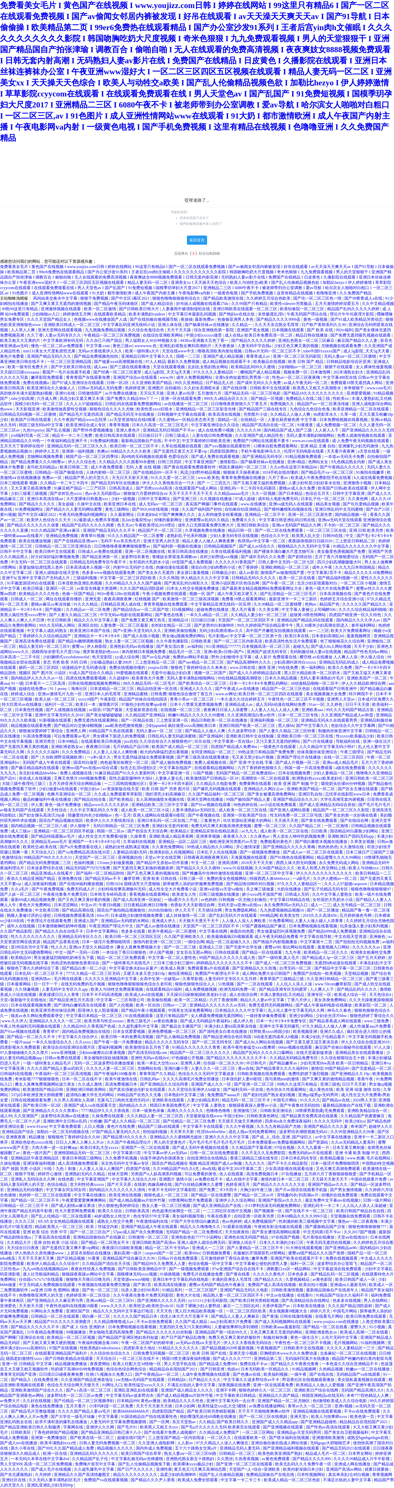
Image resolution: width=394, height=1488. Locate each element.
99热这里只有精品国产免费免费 (266, 752)
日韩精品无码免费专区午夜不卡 (98, 562)
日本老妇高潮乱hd (328, 636)
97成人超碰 (245, 499)
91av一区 (316, 704)
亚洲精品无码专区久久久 (80, 936)
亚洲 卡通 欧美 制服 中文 (357, 1153)
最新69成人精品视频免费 (33, 899)
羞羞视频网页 (359, 636)
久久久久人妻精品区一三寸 (351, 1348)
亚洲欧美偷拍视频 (180, 630)
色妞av (233, 1369)
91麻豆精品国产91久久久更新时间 (125, 773)
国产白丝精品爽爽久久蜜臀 (199, 1184)
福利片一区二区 (59, 704)
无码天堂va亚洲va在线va (240, 905)
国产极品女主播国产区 (182, 1026)
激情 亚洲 (267, 667)
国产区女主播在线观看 (358, 789)
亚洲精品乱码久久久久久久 (94, 1453)
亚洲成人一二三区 (208, 1248)
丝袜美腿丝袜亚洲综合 (317, 752)
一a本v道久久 (99, 757)
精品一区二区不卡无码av (167, 1248)
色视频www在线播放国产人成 (101, 319)
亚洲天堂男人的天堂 (161, 541)
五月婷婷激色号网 (356, 915)
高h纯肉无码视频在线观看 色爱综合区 (155, 456)
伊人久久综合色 (82, 462)
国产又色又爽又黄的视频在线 (153, 873)
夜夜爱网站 (100, 1364)
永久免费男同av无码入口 (286, 905)
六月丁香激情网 (223, 1000)
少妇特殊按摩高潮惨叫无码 (122, 889)
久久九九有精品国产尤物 (279, 1126)
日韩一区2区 (118, 383)
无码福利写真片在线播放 (307, 1358)
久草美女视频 (362, 841)
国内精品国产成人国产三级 (288, 430)
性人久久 (59, 947)
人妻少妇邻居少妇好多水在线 (314, 483)
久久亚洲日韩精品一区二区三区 (335, 979)
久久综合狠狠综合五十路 (343, 1058)
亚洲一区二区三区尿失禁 (310, 514)
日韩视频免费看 (216, 1253)
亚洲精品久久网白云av (264, 789)
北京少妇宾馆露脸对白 (317, 583)
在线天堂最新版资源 (314, 1052)
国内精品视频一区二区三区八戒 (39, 826)
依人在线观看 (231, 1174)
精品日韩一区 (240, 530)
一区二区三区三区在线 (326, 530)
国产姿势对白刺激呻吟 (214, 625)
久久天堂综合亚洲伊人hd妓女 (194, 1089)
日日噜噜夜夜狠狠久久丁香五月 (239, 404)
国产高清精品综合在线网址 (306, 1300)
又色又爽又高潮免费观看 (338, 1168)
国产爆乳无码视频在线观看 (217, 789)
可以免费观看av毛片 (72, 736)
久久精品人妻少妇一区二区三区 (259, 615)
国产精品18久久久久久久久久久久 (314, 393)
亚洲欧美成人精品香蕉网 (171, 836)
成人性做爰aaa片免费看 (370, 1026)
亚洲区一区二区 (60, 588)
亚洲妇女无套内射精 (170, 826)
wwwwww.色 (146, 346)
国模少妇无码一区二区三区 (39, 404)
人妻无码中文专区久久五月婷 (231, 979)
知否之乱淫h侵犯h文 (139, 768)
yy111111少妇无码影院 (208, 1300)
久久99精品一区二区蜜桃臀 (278, 604)
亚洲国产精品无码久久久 (49, 356)
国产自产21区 (378, 509)
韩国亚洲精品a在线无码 (323, 1395)
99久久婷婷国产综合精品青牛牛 (265, 625)
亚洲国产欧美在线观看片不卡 (297, 1258)
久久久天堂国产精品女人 (49, 319)
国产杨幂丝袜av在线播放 (207, 325)
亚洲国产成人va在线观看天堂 (90, 1105)
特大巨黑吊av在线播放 (22, 704)
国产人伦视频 (121, 1005)
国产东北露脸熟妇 (16, 1474)
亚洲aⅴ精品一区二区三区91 (110, 1300)
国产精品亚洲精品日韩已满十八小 (111, 1432)
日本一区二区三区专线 (298, 715)
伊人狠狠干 (80, 826)
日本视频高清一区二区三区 (266, 646)
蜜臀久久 (358, 1327)
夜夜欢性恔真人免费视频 (93, 1269)
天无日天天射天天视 (130, 477)
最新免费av (205, 319)
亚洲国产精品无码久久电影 (244, 1290)
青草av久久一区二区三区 (310, 1406)
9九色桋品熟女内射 (348, 462)
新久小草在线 (23, 1448)
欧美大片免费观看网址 (351, 630)
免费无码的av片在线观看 (310, 1153)
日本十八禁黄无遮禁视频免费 (196, 704)
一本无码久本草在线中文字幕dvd (40, 1459)
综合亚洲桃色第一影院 (214, 330)
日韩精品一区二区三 (237, 1453)
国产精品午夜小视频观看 (143, 1010)
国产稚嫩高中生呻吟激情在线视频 (212, 873)
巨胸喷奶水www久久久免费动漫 (289, 1353)
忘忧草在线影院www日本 (348, 794)
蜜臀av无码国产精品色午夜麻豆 (217, 1285)
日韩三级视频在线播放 (219, 894)
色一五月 (123, 815)
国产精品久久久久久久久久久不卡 (237, 1058)
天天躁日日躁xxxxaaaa (20, 372)
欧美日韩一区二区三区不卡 (134, 446)
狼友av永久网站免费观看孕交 (37, 1016)
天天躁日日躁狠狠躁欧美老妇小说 (196, 994)
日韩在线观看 (227, 952)
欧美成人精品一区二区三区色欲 (292, 1480)
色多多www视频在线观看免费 (109, 572)
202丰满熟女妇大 (348, 372)
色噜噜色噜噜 (218, 1110)
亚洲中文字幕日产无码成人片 (44, 578)
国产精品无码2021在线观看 (346, 1448)
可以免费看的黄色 (201, 1174)
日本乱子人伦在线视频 (217, 852)
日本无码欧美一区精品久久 (265, 1369)
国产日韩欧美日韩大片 (139, 309)
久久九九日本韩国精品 (355, 567)
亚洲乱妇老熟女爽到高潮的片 (186, 346)
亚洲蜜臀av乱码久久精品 (207, 520)
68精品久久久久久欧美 (131, 451)
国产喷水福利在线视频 (289, 1438)
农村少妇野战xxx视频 (219, 557)
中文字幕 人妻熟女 (210, 1105)
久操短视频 (10, 1163)
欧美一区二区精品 (191, 1000)
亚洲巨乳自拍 (310, 794)
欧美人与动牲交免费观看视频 (117, 989)
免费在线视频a (36, 383)
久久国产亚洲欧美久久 (184, 936)
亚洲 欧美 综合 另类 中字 (45, 1232)
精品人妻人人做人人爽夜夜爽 (208, 541)
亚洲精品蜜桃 (136, 694)
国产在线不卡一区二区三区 (309, 1211)
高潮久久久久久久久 (185, 1110)
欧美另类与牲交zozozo (104, 1021)
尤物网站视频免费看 (45, 456)
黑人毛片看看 (244, 609)
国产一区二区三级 (180, 947)
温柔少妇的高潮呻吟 (178, 1474)
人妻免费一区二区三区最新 (124, 625)
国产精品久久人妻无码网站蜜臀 (74, 509)
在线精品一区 (253, 419)
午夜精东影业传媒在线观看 (278, 1227)
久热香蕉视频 (247, 1459)
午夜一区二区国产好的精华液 (147, 1343)
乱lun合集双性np (137, 520)
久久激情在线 (352, 847)
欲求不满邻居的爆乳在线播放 (61, 1422)
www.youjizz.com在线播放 (337, 1321)
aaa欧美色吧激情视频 (124, 725)
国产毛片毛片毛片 (374, 805)
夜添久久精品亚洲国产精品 (31, 878)
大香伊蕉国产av (276, 1306)
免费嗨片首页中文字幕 (95, 1464)
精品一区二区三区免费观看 (121, 957)
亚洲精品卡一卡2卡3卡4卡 (97, 636)
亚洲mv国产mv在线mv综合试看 (90, 768)
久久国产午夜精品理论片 (129, 1142)
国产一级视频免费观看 (189, 1269)
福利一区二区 (302, 1263)
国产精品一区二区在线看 (326, 1327)
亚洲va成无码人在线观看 (291, 504)
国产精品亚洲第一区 (100, 557)
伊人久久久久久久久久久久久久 (324, 873)
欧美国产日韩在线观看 (31, 419)
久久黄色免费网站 (168, 847)
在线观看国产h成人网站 (196, 488)
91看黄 (94, 1258)
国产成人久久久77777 (232, 1358)
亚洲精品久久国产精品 (279, 1395)
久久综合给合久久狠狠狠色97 (166, 741)
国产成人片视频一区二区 (298, 762)
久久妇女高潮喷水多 (202, 388)
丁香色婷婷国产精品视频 (56, 1432)
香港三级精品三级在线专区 (254, 1158)
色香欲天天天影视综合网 (193, 905)
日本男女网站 (360, 1453)
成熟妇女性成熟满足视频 (127, 847)
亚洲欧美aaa (313, 710)
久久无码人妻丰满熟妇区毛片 (55, 1480)
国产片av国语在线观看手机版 (301, 1190)
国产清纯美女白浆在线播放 (223, 1031)
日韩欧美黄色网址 (263, 1116)
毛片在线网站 (378, 1158)
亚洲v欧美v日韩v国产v (224, 652)
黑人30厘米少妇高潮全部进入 (322, 625)
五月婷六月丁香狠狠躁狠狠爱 (331, 1174)
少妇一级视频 (123, 499)
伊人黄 (37, 805)
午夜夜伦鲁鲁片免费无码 (65, 894)
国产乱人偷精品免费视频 (178, 1037)
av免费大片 (10, 1401)
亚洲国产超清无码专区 (267, 652)
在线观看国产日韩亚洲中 (335, 688)
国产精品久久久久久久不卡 (35, 1327)
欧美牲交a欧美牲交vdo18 (151, 1306)
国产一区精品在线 (137, 720)
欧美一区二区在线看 (297, 578)
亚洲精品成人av (239, 704)
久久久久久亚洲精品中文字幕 (111, 979)
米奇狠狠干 (354, 388)
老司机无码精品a (42, 467)
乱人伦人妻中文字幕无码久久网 (296, 1010)
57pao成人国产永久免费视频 (138, 1232)
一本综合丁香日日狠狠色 (124, 952)
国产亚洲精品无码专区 (262, 456)
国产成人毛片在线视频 (51, 1469)
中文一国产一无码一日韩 (77, 952)
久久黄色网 (358, 499)
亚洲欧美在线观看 (168, 1100)
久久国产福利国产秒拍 (202, 509)
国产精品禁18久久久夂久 (125, 1137)
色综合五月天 (317, 493)
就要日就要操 (377, 1469)
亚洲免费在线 (70, 878)
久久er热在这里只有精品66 (294, 467)
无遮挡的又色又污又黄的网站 (185, 1327)
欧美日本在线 (297, 636)
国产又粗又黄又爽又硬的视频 (49, 1343)
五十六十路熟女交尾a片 (196, 1448)
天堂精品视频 (356, 973)
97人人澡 (382, 1047)
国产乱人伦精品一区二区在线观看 (61, 1216)
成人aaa (101, 367)
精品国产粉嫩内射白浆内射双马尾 (362, 1358)
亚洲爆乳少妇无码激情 (358, 446)
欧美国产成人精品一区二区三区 (180, 747)
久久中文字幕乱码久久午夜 (94, 810)
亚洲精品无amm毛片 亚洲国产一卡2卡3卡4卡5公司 (76, 841)
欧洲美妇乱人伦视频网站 (172, 852)
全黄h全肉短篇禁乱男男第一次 (242, 377)
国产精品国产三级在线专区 (263, 409)
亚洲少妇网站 (301, 1016)
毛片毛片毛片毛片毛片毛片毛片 (217, 1142)
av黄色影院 (322, 1279)
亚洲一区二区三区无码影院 (297, 356)
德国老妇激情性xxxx (24, 1358)
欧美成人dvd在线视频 (144, 994)
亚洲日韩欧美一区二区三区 (369, 778)
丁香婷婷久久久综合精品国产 (45, 636)
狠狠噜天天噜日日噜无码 (88, 1279)
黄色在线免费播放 (47, 1406)
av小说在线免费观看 (278, 805)
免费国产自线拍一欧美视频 (317, 973)
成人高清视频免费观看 (78, 1163)
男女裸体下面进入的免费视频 (119, 736)
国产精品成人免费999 (218, 1364)
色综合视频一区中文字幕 (210, 1263)
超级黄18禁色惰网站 (308, 615)
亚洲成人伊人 (164, 921)
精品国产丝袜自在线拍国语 (143, 699)
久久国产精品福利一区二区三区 (216, 794)
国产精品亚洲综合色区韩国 (227, 1037)
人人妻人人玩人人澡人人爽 (275, 710)
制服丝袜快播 (275, 1337)
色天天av (125, 525)
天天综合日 (106, 1358)
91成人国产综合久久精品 (91, 673)
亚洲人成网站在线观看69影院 (159, 815)
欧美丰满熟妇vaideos (147, 314)
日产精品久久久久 (205, 1379)
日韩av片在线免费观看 (178, 1258)
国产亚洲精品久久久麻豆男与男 (55, 1300)
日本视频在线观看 (288, 330)
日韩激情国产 (90, 393)
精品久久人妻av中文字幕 (262, 1000)
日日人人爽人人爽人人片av (80, 1142)
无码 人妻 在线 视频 (144, 467)
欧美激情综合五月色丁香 (147, 1047)
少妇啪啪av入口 (46, 314)
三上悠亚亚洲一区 (172, 720)
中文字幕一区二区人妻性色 (172, 957)
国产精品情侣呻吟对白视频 (250, 884)
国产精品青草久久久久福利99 (282, 1068)
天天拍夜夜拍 (237, 1232)
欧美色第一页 (362, 1416)
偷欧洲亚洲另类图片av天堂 (233, 841)
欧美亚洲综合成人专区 (86, 425)
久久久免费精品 (76, 752)
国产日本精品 (291, 493)
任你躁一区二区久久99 (223, 1063)
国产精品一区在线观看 (262, 952)
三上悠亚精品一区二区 (155, 662)
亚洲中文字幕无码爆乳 (280, 1026)
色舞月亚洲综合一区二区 (69, 794)
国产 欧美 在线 (320, 330)
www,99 (167, 377)
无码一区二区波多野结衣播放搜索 (104, 1063)
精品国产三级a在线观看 (159, 1126)
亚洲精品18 (178, 620)
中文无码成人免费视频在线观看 (47, 1285)
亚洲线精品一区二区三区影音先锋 (206, 409)
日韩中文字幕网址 (154, 499)
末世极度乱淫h (271, 314)
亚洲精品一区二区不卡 (265, 514)
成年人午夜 (322, 567)
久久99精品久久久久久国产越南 (133, 583)
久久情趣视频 (27, 989)
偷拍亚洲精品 (180, 973)
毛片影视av (218, 636)
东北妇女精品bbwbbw (38, 773)
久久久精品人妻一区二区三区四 (155, 1116)
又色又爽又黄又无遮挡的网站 (276, 1332)
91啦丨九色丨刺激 (60, 1168)
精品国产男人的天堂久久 (87, 477)
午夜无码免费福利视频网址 (83, 514)
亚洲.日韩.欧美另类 (366, 530)
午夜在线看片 (219, 1216)
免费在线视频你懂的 (127, 667)
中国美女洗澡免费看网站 (190, 1010)
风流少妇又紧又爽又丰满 (82, 398)
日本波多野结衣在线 (45, 868)
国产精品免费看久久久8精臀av (38, 462)
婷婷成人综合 (23, 694)
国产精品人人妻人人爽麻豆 (235, 1316)
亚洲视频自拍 (130, 857)
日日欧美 (319, 831)
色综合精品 (57, 1184)
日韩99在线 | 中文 (339, 536)
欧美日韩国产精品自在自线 (360, 1211)
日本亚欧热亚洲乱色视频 (80, 583)
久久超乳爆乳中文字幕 (138, 1026)
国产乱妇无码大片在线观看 (233, 915)
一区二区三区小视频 (358, 583)
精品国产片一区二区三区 (160, 530)
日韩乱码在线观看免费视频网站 (133, 404)
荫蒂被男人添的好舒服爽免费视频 (193, 884)
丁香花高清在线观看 (52, 1237)
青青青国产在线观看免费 (88, 377)
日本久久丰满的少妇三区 (282, 1242)
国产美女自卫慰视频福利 (346, 1432)
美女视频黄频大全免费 (326, 694)
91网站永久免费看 (47, 1311)
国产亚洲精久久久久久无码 (161, 1300)
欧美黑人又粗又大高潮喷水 (317, 388)
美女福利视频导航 (188, 1216)
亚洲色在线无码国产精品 (246, 1237)
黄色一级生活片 (304, 1337)
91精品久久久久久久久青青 (196, 1047)
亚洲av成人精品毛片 (340, 762)
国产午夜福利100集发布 (115, 1074)
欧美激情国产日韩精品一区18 (212, 778)
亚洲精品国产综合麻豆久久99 (129, 1258)
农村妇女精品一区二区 (171, 625)
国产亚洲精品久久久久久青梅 (289, 847)
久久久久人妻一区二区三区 (110, 1068)
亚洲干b (9, 578)
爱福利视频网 (110, 1047)
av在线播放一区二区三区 (186, 404)
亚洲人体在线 (170, 325)
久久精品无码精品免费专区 (294, 1058)
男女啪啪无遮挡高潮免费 (111, 1332)
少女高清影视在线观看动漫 (289, 1168)
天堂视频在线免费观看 (350, 1216)
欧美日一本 (86, 704)
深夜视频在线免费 (234, 1385)
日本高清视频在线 (336, 594)
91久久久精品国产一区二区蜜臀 (136, 536)
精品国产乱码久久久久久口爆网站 (263, 1052)
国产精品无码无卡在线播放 (130, 414)
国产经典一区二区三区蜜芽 (117, 372)
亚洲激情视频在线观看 (61, 309)
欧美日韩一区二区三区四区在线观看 (271, 694)
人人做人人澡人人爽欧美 (244, 921)
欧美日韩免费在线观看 (366, 1316)
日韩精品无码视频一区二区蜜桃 (28, 414)
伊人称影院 (97, 646)
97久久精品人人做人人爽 (325, 1026)
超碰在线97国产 (131, 1438)
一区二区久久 (219, 1438)
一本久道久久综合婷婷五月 (241, 699)
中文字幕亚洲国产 (201, 462)
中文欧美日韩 (47, 910)
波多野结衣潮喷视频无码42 (303, 1132)
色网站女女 (318, 462)
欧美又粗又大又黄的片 (20, 340)
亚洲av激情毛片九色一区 (60, 694)
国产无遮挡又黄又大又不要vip (181, 451)
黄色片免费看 (12, 356)
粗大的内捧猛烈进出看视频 (164, 752)
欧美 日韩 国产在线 (209, 1353)
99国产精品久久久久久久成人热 (227, 957)
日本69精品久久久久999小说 (302, 1216)
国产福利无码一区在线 (243, 1089)
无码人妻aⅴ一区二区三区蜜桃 (350, 356)
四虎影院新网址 (224, 451)
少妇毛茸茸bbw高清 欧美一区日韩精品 (334, 1063)
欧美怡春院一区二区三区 (302, 309)
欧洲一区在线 (55, 1453)
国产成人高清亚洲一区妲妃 (137, 899)
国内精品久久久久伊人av (358, 620)
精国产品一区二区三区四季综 (92, 456)
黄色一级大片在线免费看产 (329, 588)
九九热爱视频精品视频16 (282, 910)
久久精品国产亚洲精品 (145, 715)
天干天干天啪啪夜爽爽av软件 (264, 1411)
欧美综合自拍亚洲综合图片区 (69, 1047)
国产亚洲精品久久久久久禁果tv (51, 1110)
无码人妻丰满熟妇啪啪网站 (310, 435)
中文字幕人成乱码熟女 (47, 630)
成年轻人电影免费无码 (278, 499)
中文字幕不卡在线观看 (203, 1126)
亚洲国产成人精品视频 (223, 356)
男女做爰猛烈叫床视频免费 (281, 931)
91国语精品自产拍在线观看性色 (149, 1416)
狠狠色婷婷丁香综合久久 (372, 1016)
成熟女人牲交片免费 (115, 1221)
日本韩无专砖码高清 (108, 894)
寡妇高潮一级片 (128, 1253)
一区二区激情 (336, 826)
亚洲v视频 (344, 1406)
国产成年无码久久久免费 (259, 383)
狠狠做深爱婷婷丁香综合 (41, 731)
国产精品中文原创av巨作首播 (162, 863)
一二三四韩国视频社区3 (125, 783)
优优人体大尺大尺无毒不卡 (184, 1316)
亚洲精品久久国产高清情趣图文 (82, 1474)
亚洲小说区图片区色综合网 (235, 583)
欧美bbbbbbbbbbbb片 (131, 1411)
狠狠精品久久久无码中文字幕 (304, 546)
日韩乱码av (150, 1079)
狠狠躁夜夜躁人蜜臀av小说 (253, 1105)
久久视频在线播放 (216, 499)
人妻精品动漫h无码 (130, 852)
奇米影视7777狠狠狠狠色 (37, 1079)
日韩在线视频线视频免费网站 (94, 683)
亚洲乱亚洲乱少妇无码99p (50, 1485)
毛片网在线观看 (68, 979)
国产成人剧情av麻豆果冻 (73, 1205)
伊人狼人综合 (372, 657)
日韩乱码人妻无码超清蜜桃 (172, 736)
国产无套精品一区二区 (372, 1068)
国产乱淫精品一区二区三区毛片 (288, 594)
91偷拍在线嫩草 (370, 472)
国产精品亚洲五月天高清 (71, 1000)
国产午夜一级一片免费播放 (118, 1042)
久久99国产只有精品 (249, 303)
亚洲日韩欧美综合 (253, 525)
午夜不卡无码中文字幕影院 (172, 1190)
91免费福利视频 (104, 441)
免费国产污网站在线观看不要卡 (261, 441)
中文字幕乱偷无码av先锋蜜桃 (137, 1459)
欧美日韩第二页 (74, 467)
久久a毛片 (20, 889)
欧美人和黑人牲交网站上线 (322, 868)
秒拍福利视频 (155, 1132)
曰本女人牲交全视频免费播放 (193, 588)
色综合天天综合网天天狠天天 (73, 1385)
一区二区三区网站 (258, 1432)
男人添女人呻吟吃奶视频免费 (299, 836)
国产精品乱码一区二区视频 (335, 1274)
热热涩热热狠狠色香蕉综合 (75, 963)
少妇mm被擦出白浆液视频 (102, 1052)
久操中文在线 (89, 504)
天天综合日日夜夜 (23, 1248)
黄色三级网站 (117, 509)
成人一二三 (321, 905)
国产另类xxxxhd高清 (154, 488)
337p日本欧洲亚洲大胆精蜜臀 (37, 1095)
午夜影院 (108, 699)
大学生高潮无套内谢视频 (342, 799)
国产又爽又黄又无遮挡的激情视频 (61, 303)
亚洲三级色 (330, 1084)
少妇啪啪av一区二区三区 (300, 367)
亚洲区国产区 (78, 1311)
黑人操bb (286, 725)
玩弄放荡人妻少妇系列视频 (364, 926)
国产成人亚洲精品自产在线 (217, 1205)
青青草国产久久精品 (157, 1074)
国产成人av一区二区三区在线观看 (313, 852)
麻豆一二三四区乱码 (241, 1306)
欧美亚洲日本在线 (120, 504)
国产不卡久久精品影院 (288, 1163)
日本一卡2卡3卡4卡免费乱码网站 (259, 683)
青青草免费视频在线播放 (243, 477)
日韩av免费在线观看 (63, 1058)
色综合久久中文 (275, 536)
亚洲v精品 (296, 462)
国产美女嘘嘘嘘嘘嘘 (104, 715)
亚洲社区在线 (14, 1480)
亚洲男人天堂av (341, 699)
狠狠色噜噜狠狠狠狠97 (371, 889)
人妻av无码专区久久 (63, 335)
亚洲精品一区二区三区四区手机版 (64, 831)
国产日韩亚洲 (212, 1369)
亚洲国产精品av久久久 (328, 1184)
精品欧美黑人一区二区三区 (59, 1227)
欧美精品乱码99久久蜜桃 (253, 367)
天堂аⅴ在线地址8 (352, 1237)
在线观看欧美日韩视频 (101, 741)
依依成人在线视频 (35, 778)
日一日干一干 (46, 984)
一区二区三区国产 (201, 1290)
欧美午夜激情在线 (121, 1079)
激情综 (317, 1068)
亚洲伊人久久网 (100, 1427)
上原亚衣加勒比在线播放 (89, 1253)
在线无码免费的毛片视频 (83, 984)
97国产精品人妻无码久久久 (116, 1132)
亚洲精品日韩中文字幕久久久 (147, 356)
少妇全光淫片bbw (332, 1016)
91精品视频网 (304, 1369)
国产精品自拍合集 (90, 799)
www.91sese (37, 1126)
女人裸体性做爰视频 (374, 367)
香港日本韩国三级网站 (82, 1158)
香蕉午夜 (365, 1079)
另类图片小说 (255, 414)
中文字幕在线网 (213, 931)
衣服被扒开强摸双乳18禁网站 (259, 1253)
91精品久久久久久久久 (179, 1348)
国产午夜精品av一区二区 (157, 1374)
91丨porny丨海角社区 (69, 688)
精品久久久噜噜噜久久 (200, 1227)
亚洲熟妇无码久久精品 (85, 1174)
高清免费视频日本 (121, 1084)
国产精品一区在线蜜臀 (211, 1195)
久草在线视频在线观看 (182, 446)
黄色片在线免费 (121, 1126)
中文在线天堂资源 (351, 936)
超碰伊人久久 (381, 1126)
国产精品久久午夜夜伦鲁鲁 (295, 1364)
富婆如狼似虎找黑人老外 (41, 567)
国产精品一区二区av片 (254, 1195)
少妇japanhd (155, 725)
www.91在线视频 (238, 868)
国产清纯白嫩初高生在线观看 (80, 1005)
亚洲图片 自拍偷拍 (165, 388)
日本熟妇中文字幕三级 (184, 1095)
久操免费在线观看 (108, 1116)
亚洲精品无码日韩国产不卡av (169, 430)
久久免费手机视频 (121, 1158)
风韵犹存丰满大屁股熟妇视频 (26, 393)
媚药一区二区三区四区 (39, 667)
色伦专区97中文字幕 (151, 1216)
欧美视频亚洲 (305, 1031)
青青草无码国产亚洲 (18, 1374)
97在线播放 (292, 1174)
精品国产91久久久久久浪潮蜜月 (63, 1321)
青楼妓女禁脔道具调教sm (175, 557)
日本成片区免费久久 (376, 699)
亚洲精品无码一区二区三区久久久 (77, 446)
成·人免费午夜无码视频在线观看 (361, 441)
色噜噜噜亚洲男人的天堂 (41, 1295)
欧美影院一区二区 (371, 1005)
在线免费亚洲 (46, 1379)
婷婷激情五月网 (77, 314)
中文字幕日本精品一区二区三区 (94, 1016)
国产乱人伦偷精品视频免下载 (144, 1464)
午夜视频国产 (269, 1348)
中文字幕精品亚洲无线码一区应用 (221, 604)
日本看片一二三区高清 (45, 683)
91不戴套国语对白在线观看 (31, 583)
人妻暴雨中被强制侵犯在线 (186, 309)
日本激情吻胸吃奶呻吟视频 (62, 926)
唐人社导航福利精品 (41, 1274)
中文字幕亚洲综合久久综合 (215, 425)
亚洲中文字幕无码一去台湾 (231, 1401)
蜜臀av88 (272, 947)
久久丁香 (35, 335)
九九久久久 (255, 1163)
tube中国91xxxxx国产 (322, 351)
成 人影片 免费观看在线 (276, 657)
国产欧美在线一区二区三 (92, 1438)
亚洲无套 (93, 599)
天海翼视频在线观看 (249, 857)
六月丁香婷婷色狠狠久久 (260, 768)
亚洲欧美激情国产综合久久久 (37, 1390)
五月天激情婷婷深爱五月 (337, 303)
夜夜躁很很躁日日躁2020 (310, 541)
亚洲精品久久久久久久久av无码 (218, 1005)
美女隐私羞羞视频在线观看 (362, 1379)
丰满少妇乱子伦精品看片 (323, 1037)
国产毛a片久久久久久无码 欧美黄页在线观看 (221, 1427)
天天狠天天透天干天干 (199, 921)
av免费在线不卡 (209, 1179)
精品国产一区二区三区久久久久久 (200, 1052)
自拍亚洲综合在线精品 (207, 1158)
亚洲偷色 (377, 936)
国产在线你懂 (235, 388)
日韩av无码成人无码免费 (100, 388)
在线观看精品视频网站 (214, 768)
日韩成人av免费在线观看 (100, 551)
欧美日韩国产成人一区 (355, 1279)
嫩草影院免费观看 (47, 377)
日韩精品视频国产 (220, 546)
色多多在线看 (133, 931)
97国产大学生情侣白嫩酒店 (195, 1221)
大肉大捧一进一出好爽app (54, 1147)
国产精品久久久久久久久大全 (279, 1184)
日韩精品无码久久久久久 (254, 578)
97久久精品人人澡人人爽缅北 (222, 1443)
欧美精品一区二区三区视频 (71, 1337)
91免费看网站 (281, 921)
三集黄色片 (210, 820)
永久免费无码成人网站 (339, 863)
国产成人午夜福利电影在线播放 (324, 1005)
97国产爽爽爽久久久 (177, 514)
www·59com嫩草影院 (334, 984)
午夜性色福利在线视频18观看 (72, 1306)
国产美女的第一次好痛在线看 (351, 815)
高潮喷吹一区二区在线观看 (265, 778)
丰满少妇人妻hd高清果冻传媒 (231, 1026)
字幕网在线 (73, 1427)
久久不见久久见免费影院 (263, 1153)
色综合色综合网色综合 (126, 1369)
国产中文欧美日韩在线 (71, 367)
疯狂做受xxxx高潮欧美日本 (192, 725)
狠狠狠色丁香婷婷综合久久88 (74, 1137)
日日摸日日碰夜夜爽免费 (61, 1374)
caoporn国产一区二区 (163, 1253)
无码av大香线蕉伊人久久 (100, 351)
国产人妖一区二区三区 (20, 894)
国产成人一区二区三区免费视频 (284, 963)
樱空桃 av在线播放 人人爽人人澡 (329, 657)
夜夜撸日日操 (98, 747)
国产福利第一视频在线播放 (177, 546)
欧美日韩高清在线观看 (115, 435)
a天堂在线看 (369, 451)
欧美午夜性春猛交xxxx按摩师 (249, 1047)
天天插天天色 (286, 820)
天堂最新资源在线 (142, 710)
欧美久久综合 (110, 1211)
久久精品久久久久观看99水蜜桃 (127, 462)
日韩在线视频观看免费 (31, 1100)
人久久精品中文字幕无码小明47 (327, 747)
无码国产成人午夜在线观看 (47, 762)
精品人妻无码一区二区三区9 (44, 646)
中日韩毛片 (256, 1063)
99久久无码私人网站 (57, 625)
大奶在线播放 (289, 889)
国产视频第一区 (268, 1211)
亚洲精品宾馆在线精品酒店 (214, 831)
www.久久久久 (114, 1306)
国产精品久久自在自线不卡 (59, 931)
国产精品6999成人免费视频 (332, 931)
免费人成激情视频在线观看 (361, 435)
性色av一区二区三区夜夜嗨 (296, 377)
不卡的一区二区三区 (342, 525)
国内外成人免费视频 (154, 1448)
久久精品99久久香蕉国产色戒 (89, 1026)
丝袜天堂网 (118, 1174)
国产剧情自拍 (300, 557)
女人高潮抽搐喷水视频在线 (160, 799)
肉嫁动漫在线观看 (172, 567)
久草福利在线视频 (139, 841)
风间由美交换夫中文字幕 (55, 298)
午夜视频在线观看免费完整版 (104, 1285)
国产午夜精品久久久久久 (342, 467)
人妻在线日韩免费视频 (212, 435)
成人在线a (233, 335)
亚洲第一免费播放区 (49, 1438)
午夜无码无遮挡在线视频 (329, 1242)
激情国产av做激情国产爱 (282, 572)
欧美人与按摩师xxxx (329, 1416)
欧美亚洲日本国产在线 (90, 630)
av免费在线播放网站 (267, 1406)
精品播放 (37, 1137)
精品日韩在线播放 (312, 335)
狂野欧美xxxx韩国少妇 (270, 1031)
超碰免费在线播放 (213, 609)
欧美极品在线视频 (269, 361)
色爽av (103, 451)
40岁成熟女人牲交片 (112, 1216)
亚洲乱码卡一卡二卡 (321, 1205)
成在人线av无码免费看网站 (252, 1132)
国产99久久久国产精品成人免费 (66, 1448)
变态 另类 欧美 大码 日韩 (65, 662)
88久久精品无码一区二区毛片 (149, 683)
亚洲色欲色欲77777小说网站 (196, 1237)
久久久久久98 (249, 430)
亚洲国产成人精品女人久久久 (187, 1390)
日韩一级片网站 (377, 1200)
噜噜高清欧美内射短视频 (220, 351)
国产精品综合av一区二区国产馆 (141, 609)
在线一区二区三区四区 (344, 757)
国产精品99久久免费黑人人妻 (159, 1263)
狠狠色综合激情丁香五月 (191, 694)
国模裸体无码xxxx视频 (137, 1274)
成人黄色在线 (321, 1089)
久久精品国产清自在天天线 (106, 1263)
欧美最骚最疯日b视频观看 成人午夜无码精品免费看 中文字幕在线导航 (270, 936)
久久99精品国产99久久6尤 (176, 1168)
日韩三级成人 (177, 435)
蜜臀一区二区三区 (270, 826)
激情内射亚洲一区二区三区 (157, 942)
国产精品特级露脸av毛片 (53, 836)
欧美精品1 (179, 831)
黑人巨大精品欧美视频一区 (199, 1311)
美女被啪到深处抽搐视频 (106, 1058)
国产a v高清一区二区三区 (89, 1390)
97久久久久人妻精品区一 (215, 372)
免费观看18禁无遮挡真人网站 (357, 383)
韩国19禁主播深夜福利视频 (186, 1358)
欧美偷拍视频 (159, 1000)
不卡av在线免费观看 (154, 1321)
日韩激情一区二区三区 (148, 1237)
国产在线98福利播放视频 (81, 884)
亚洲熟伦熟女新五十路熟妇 (190, 1459)
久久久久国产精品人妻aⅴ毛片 (84, 1411)
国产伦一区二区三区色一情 (317, 298)
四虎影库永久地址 (140, 1348)
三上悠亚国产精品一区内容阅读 (176, 1438)
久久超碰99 (119, 678)
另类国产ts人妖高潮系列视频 (157, 1174)
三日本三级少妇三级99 (173, 963)
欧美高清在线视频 (224, 414)
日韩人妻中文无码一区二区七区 (286, 562)
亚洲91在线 (65, 393)
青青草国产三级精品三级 (282, 979)
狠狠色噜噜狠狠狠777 (367, 1227)
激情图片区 (109, 704)
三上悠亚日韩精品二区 (355, 541)
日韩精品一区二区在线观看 (55, 1316)
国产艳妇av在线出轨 (237, 314)
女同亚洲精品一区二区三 (213, 752)
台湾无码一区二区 (295, 968)
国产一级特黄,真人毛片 (279, 957)
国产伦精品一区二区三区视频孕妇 (84, 1401)
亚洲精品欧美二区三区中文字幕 (160, 805)
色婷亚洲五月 (238, 1184)
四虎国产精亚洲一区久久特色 (355, 615)
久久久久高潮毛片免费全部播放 (191, 1079)
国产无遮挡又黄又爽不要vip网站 (71, 1248)
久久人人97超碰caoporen (346, 884)
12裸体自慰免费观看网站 (276, 446)
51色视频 (226, 984)
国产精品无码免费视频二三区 (45, 863)
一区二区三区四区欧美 (246, 1311)
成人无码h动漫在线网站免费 (281, 704)
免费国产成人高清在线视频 (272, 1285)
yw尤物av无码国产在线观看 (141, 1379)
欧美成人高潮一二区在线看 (364, 1332)
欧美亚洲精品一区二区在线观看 (361, 409)
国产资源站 (318, 1142)
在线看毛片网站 (329, 1316)
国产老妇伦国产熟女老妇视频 (269, 1095)
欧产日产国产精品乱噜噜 (184, 1337)
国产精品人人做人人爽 (205, 731)
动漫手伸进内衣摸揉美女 (162, 1158)
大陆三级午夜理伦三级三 (24, 783)
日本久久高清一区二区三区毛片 (160, 425)
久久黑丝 (225, 1459)
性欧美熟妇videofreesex (101, 1348)
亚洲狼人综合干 (242, 1242)
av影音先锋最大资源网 (97, 588)
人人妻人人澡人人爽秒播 (115, 752)
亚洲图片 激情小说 (176, 1179)
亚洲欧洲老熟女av (67, 747)
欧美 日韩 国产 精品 (306, 361)
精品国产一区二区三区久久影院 (341, 810)
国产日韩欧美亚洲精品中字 (142, 1269)
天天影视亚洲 (28, 409)
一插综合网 (194, 942)
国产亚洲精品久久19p (350, 1074)
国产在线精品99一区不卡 (155, 472)
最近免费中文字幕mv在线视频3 (333, 1200)
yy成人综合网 (127, 657)
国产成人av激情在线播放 (158, 926)
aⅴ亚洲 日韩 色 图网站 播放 (55, 1290)
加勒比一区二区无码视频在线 (63, 1132)
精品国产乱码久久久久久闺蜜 (88, 525)
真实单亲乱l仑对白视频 (349, 1474)
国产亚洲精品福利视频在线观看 (291, 1448)
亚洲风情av (41, 979)
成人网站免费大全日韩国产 (266, 973)
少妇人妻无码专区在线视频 (234, 536)
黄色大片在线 (188, 1295)
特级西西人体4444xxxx (270, 878)
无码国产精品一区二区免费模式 (194, 1232)
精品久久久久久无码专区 (167, 1042)
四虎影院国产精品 (168, 1411)
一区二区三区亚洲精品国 (69, 361)
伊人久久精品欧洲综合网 (364, 683)
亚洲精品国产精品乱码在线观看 (305, 620)
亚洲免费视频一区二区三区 (172, 1031)
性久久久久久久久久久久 (33, 936)
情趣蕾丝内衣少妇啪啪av (90, 815)
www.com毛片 (379, 388)
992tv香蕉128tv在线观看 (118, 594)
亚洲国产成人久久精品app (275, 1422)
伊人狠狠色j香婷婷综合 (119, 1205)
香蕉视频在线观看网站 (149, 894)
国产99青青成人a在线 (363, 298)
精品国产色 (329, 604)
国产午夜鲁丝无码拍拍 (300, 1105)
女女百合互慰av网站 (194, 952)
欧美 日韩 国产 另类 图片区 (166, 789)
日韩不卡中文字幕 (16, 551)
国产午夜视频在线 (204, 815)
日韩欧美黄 (201, 641)
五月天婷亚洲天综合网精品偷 (75, 783)
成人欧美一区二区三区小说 (145, 810)
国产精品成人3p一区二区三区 (328, 957)
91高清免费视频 (37, 736)
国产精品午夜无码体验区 (116, 303)
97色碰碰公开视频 (188, 1058)
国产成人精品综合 (157, 303)
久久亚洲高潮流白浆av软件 (251, 715)
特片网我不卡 (361, 694)
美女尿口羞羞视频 (193, 572)
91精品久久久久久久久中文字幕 (361, 546)
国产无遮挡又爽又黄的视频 (24, 747)
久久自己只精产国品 (104, 340)
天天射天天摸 (31, 1306)
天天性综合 (57, 810)
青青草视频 (119, 425)
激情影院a (229, 462)
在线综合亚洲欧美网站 (163, 335)
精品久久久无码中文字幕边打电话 (123, 1311)
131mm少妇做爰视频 (115, 863)
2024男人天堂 (365, 1100)
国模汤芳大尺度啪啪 (142, 884)
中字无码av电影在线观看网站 (126, 615)
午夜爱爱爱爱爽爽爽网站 (84, 1200)
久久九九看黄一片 (313, 1147)
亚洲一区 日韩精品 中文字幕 (27, 1364)
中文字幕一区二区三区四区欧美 (128, 578)
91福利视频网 (373, 1343)
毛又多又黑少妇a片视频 (253, 757)
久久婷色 (334, 704)
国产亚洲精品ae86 (341, 1248)
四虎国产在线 (138, 1168)
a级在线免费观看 (350, 768)
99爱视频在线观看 (132, 673)
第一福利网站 (313, 667)
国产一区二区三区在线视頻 (263, 1416)
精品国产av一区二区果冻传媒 (323, 404)
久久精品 (207, 1422)
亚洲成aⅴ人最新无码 (348, 1285)
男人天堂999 (11, 1464)
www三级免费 (377, 1021)
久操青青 (138, 836)
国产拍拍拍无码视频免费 (357, 942)
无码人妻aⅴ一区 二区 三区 (159, 731)
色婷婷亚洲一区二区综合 (88, 1295)
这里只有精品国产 (172, 1016)
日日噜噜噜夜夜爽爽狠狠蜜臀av (122, 546)
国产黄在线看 (238, 1274)
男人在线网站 (376, 1300)
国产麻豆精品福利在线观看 (35, 768)
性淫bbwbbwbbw (212, 1132)
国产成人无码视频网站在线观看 (283, 1321)
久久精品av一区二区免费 (88, 609)
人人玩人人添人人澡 (294, 984)
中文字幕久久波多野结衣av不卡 (251, 1379)
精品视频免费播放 (71, 1364)
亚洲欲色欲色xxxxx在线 (32, 1142)
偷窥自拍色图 (242, 931)
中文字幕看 (108, 1416)
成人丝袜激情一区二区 (186, 915)
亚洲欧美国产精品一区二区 (311, 789)
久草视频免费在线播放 (205, 530)
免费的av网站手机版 (191, 657)
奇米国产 (359, 1126)
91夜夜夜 (305, 425)
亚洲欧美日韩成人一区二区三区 (72, 325)
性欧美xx (341, 398)
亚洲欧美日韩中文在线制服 (250, 736)
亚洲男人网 (76, 731)
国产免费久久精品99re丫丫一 (133, 398)
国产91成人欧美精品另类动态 (357, 319)
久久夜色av (260, 836)
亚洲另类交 (45, 741)
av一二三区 (319, 630)
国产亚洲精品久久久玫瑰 (254, 968)
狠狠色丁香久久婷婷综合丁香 (33, 968)
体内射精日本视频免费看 (144, 652)
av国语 (95, 710)
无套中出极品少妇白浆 (171, 673)
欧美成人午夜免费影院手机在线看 (321, 477)
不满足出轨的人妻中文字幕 (191, 1385)
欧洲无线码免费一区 (238, 989)
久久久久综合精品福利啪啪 (363, 609)
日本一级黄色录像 (148, 1110)
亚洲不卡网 (226, 1390)
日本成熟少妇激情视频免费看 (137, 915)
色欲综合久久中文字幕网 (353, 725)
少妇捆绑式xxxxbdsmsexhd (66, 657)
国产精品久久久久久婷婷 (253, 340)
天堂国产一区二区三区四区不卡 (246, 620)
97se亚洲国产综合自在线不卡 (238, 1269)
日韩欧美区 (21, 1432)
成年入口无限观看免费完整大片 (206, 525)
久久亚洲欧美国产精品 (152, 383)
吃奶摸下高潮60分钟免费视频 (77, 1369)
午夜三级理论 (352, 752)
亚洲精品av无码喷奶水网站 (125, 921)
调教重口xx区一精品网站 (289, 1269)
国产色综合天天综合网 (148, 831)
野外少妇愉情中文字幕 (232, 657)
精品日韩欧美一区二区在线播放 (219, 720)
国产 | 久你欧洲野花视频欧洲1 (58, 757)
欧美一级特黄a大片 (142, 351)
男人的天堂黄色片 (170, 1142)
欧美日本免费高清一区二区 (269, 335)
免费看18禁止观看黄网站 (244, 599)
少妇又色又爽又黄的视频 (296, 346)
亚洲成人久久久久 (196, 688)
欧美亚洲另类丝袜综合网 (53, 1010)
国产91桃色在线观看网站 (292, 857)
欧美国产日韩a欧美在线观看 (343, 488)
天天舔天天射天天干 (330, 1179)
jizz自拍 (131, 741)
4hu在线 (209, 1168)
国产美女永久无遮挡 (156, 572)
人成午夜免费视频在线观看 (206, 1374)
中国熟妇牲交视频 (378, 1163)
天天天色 (164, 1311)
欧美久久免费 (340, 667)
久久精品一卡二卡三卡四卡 (64, 483)
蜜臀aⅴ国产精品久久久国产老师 (317, 1253)
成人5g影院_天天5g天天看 (366, 351)
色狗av (311, 604)
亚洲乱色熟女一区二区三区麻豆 (306, 340)
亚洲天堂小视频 (243, 1353)
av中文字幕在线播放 (333, 1137)
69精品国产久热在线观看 (111, 731)
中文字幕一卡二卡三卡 (241, 1480)
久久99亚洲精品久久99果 (353, 1132)
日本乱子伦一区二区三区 (323, 499)
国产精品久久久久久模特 (198, 868)
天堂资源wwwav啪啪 (132, 1279)
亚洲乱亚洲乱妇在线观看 (136, 1390)
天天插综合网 (210, 910)
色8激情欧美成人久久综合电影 (340, 1401)
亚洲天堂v (299, 1416)
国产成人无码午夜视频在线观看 (201, 1147)
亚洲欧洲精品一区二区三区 (285, 567)
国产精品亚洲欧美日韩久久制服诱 (30, 1427)
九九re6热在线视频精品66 (46, 1269)
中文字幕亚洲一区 (174, 773)
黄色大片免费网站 (35, 905)
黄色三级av (122, 346)
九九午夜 (293, 952)
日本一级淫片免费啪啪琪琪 (106, 942)
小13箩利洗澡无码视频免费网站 (273, 1205)
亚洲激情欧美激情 (328, 1438)
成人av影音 (249, 572)
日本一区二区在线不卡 (82, 1079)
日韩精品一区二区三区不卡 (24, 1205)
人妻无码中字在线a (254, 346)
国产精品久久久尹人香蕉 (153, 1480)
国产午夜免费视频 (48, 889)
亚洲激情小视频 (357, 483)
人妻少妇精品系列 (203, 1100)
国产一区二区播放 (323, 910)
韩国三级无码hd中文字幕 (41, 425)
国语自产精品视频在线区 (61, 820)
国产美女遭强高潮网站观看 (276, 1232)
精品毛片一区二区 (185, 652)
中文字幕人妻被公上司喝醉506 (309, 609)
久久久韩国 (169, 578)
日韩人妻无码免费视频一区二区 (107, 1443)
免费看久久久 (244, 520)
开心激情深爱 (248, 847)
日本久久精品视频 (281, 678)
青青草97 (51, 1031)
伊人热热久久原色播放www (40, 1253)
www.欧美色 (208, 477)
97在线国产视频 (286, 1237)
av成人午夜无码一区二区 (306, 383)
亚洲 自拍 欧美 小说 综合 (56, 1242)
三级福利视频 (85, 578)
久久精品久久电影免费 (216, 783)
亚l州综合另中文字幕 (30, 947)
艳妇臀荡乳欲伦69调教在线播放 (208, 1416)
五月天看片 (76, 1406)
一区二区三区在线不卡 (139, 1358)
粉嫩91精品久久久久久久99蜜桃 (196, 715)
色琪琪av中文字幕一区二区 (261, 541)
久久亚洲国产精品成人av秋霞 (347, 715)
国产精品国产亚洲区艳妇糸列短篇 (128, 1337)
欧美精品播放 (332, 1158)
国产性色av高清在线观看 (328, 1427)
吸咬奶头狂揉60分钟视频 (343, 783)
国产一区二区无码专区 (212, 1042)
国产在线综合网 (354, 820)
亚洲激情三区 (245, 1110)
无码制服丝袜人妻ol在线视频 (316, 652)
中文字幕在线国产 (175, 768)
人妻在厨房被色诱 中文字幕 (292, 419)
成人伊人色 (243, 1021)
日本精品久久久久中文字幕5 (240, 1010)
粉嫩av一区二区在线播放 (368, 1369)
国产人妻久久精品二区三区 (73, 615)
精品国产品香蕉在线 (61, 942)
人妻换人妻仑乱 (169, 778)
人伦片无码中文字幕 (339, 1337)
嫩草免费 (260, 1258)
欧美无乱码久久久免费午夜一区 (303, 1464)
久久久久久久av (366, 947)
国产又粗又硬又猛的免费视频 (259, 483)
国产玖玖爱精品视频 (361, 504)
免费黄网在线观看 (255, 783)
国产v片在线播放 (318, 741)
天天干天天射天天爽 (36, 1258)
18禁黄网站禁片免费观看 (190, 1200)
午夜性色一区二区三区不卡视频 (296, 699)
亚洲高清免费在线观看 (35, 641)
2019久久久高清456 (320, 915)
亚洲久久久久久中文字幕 (227, 1137)
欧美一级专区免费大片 (28, 367)
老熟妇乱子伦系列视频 (187, 536)
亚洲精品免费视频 (62, 536)
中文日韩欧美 (59, 620)
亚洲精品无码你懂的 (25, 1190)
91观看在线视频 (237, 1227)
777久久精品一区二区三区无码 (93, 973)
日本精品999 (128, 1401)
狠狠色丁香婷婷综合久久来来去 (199, 667)
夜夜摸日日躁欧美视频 (122, 1248)
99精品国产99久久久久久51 (48, 857)
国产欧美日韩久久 (233, 1422)
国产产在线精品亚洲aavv (76, 541)
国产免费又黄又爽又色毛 (143, 620)
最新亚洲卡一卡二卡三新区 (293, 599)
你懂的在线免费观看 (340, 1195)
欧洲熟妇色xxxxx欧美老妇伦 (317, 778)
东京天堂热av (184, 1422)
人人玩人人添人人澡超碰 (364, 1205)
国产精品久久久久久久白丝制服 (164, 1332)
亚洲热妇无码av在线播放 (132, 646)
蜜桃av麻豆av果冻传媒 (51, 604)
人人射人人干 (327, 430)
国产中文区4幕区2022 (37, 514)
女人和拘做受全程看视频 (220, 514)
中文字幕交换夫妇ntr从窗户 (134, 968)
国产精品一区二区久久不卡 (31, 1037)
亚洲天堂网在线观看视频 (60, 330)
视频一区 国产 (202, 594)
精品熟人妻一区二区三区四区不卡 (233, 1295)
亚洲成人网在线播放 (352, 1464)
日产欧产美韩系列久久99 (324, 325)
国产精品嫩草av (283, 1063)
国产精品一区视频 (267, 398)
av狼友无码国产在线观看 (22, 810)
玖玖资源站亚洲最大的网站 (247, 820)
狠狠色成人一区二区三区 (166, 1195)
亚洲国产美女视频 (253, 330)
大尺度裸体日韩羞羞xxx (87, 499)
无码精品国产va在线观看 (358, 1374)
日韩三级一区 (192, 878)
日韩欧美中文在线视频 (304, 1348)
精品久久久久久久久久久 (135, 1474)
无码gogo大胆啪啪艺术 (330, 1443)
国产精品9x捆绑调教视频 (80, 641)
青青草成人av (258, 356)
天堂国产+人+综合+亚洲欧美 (255, 1469)
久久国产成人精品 (191, 1321)
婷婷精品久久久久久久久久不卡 (225, 963)
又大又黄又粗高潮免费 (31, 488)
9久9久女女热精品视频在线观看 (66, 1221)
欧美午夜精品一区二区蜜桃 (172, 931)
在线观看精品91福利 (164, 989)
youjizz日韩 (158, 667)
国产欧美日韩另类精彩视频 (255, 1300)
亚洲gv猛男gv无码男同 (318, 1095)
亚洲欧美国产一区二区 (367, 678)
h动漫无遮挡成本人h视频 (276, 1037)
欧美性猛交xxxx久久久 (144, 1385)
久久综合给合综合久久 (110, 1353)
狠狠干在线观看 (339, 367)
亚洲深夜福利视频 (39, 1163)
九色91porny (33, 430)
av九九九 (249, 831)
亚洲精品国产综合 (18, 1132)
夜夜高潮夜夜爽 (118, 599)
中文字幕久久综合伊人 (78, 1037)
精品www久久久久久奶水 (107, 805)
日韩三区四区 (170, 462)
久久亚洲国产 (26, 1116)
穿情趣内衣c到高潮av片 (298, 1195)
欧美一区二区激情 (100, 309)
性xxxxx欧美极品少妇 (355, 736)
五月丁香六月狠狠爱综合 (337, 557)
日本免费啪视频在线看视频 (344, 419)
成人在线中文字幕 (242, 1179)
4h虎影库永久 (325, 414)
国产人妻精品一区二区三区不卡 (255, 1248)
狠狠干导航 (25, 1174)
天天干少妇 (364, 646)
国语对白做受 (85, 762)
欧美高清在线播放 (170, 1285)
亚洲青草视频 (208, 836)
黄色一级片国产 (37, 1153)
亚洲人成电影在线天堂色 (57, 572)
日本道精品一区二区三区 (112, 688)
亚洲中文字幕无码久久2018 (59, 715)
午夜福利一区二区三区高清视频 (63, 1074)
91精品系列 (172, 1290)
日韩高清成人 (121, 488)
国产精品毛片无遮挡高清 (81, 414)
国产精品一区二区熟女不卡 (105, 1242)
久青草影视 (192, 979)
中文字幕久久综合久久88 (134, 1179)
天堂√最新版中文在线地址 (23, 1000)
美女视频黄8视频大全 (288, 1311)
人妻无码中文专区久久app (65, 989)
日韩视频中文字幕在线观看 (182, 414)
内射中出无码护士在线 (133, 567)
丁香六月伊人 (299, 1000)
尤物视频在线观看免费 (341, 346)
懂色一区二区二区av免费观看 (57, 346)
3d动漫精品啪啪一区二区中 (315, 683)
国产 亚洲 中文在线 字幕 (251, 762)
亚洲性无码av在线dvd (150, 1058)
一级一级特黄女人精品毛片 (47, 1063)
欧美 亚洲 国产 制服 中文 (296, 783)
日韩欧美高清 (137, 1211)
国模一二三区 (188, 356)
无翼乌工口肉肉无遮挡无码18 (123, 1100)
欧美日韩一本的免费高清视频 (127, 1037)
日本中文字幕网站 (102, 931)
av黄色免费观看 (276, 1459)
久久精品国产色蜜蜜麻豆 (363, 1116)
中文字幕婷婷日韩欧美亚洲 (206, 441)
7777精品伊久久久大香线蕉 (105, 1110)
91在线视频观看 (139, 1016)
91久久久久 (310, 1100)
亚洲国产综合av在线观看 (135, 377)
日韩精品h (177, 1379)
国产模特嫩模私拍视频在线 (288, 509)
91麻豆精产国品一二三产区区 (80, 488)
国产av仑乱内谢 (156, 657)
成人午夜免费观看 (107, 467)
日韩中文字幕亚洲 (349, 493)
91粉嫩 (96, 1121)
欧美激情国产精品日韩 (43, 1089)
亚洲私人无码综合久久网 (33, 1179)
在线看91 (305, 1295)
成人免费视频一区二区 (336, 425)
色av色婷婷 (232, 1221)
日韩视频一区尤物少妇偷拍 (243, 899)
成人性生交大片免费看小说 (173, 889)
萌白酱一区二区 (96, 1316)
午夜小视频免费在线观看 (164, 594)
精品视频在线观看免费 (31, 725)
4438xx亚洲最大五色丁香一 (204, 340)
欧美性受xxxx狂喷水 (155, 409)
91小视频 (377, 1327)
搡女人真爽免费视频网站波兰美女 (45, 1084)
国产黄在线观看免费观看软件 (190, 467)
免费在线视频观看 (342, 1258)
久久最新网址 (122, 514)
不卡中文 (172, 441)
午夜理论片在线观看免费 (49, 921)
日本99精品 (68, 741)
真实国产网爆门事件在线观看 (212, 504)
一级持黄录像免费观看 (266, 1016)
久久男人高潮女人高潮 (74, 1100)
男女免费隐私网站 (241, 910)
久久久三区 (25, 1221)
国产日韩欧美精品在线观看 (69, 1358)
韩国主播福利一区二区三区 (243, 467)
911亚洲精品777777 (223, 646)
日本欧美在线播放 (309, 1306)
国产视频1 (54, 609)
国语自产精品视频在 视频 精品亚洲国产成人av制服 (197, 1163)
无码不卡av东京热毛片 (121, 541)
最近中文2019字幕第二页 (240, 1168)
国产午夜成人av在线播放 (237, 688)
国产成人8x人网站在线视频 (259, 1042)
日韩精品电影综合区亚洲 (349, 361)
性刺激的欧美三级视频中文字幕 (307, 1221)
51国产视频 (203, 773)
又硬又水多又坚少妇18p (144, 973)
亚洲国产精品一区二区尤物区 (284, 1401)
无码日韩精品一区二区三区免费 (121, 826)
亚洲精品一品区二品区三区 (183, 841)
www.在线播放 (254, 504)
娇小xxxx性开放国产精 (262, 894)
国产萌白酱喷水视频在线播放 (321, 841)
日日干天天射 (354, 1084)
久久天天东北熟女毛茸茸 (277, 325)
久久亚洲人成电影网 (156, 1443)
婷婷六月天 (320, 1311)
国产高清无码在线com (148, 1052)
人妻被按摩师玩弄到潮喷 (236, 1327)
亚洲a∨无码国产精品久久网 (297, 525)
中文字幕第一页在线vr (234, 741)
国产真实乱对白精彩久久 (186, 583)
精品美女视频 (328, 504)
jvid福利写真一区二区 (30, 435)
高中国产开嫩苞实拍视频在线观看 (276, 630)
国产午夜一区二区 (278, 583)
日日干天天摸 (357, 704)
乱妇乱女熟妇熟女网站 (208, 367)
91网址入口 (112, 1385)
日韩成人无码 (297, 894)
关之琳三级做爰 (260, 889)
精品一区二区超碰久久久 (228, 942)
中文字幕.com (98, 346)
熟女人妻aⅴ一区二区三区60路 (190, 1453)
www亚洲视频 (64, 1052)
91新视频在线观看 (55, 720)
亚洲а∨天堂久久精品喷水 (92, 947)
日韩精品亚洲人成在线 (121, 604)
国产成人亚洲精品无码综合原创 (328, 805)
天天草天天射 (182, 1132)
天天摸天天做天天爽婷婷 (240, 1121)
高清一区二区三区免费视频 (48, 1464)
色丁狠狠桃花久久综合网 (342, 641)
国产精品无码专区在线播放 (115, 483)
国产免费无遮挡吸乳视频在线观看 (361, 335)
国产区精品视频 (71, 1258)
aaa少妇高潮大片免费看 (231, 1321)
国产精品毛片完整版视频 (33, 1411)
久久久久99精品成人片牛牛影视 (362, 1459)
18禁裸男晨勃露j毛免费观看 (320, 1110)
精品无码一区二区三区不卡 (246, 1100)
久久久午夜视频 (240, 1126)
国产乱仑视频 (58, 430)
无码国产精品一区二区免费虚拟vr (246, 773)
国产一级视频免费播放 (260, 852)
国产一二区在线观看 (255, 984)
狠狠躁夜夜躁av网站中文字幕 (88, 1274)
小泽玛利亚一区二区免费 (111, 1406)
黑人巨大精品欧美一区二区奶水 (312, 673)
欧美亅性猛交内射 (102, 1227)
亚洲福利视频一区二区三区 (274, 720)
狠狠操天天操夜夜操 (241, 472)
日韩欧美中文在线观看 (270, 388)
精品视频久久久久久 (115, 1448)
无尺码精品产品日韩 (131, 747)
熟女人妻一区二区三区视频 (129, 641)
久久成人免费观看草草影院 (118, 794)
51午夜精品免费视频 (45, 1332)
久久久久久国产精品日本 (135, 1316)
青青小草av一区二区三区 (192, 699)
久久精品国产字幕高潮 (252, 1147)
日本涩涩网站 (66, 905)
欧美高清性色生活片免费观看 (291, 641)
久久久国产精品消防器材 (142, 588)
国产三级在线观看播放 (130, 367)
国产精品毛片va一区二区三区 (327, 472)
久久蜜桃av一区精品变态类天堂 (187, 419)
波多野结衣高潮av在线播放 (65, 1116)
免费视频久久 (282, 404)
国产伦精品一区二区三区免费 (189, 1121)
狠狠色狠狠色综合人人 (195, 984)
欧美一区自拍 (148, 1005)
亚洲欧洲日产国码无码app (351, 836)
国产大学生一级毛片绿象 (73, 1416)
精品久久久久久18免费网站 (368, 572)
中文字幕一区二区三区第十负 (256, 636)
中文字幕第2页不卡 (324, 572)
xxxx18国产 (88, 699)
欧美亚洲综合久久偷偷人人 (51, 388)
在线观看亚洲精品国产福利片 (61, 1353)
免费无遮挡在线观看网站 (96, 720)
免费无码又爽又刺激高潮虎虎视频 (221, 826)
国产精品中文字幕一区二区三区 (343, 968)
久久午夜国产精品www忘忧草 (81, 419)
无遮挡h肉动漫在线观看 (336, 963)
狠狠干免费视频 (94, 298)
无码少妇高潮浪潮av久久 (221, 630)
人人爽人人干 (322, 989)
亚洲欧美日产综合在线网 (316, 1390)
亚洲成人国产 (86, 921)
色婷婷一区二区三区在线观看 (45, 1195)
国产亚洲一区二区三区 (254, 1084)
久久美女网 (269, 609)
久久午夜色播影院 (172, 641)
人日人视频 (94, 1126)
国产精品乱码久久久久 (357, 989)
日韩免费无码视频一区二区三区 (161, 1353)
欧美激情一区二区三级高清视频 (191, 599)
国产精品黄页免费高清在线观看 (310, 1116)
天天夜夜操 (224, 346)
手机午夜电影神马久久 (261, 451)
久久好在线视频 (37, 1401)
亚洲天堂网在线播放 (205, 799)
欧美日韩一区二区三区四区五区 (133, 936)
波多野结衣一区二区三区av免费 (75, 1395)
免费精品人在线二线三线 (308, 398)
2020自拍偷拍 (160, 910)
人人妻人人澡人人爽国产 (101, 1168)
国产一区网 (159, 1422)
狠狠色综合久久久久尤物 (112, 409)
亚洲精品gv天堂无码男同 (299, 1432)
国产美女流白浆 (170, 646)
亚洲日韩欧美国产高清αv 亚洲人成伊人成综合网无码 (179, 1242)
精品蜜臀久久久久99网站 (339, 857)
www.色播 (356, 1158)
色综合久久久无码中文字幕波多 (206, 1074)
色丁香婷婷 (248, 567)
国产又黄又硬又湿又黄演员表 (312, 1042)
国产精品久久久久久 (37, 504)
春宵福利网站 (363, 625)
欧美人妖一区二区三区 (55, 699)
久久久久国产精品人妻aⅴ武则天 (55, 1068)
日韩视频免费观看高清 (74, 915)
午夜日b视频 (110, 905)
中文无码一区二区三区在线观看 (39, 562)
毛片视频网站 (346, 1343)
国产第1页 (142, 1285)
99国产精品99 (337, 1068)
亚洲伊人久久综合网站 (235, 1200)
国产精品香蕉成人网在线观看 (335, 1021)
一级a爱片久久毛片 (181, 899)
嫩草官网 (132, 878)
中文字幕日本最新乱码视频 (192, 314)
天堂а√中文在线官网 (163, 857)
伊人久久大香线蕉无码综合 (248, 1343)
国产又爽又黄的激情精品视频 (328, 1079)
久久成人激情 (90, 1084)
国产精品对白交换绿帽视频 (78, 725)
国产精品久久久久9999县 (279, 319)
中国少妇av (90, 789)
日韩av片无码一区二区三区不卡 (273, 351)
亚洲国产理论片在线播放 (299, 757)
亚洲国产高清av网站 (344, 1469)
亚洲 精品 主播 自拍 (318, 446)
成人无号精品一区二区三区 (357, 905)
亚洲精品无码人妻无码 (240, 1448)
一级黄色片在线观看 (278, 747)
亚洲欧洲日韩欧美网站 (86, 1089)
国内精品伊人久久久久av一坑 (37, 678)
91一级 (17, 683)
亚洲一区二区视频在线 (145, 551)
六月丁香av (278, 477)
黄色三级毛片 (139, 1021)
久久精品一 (242, 325)
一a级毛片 (301, 878)
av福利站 (195, 646)
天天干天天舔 (179, 330)
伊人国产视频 (161, 952)
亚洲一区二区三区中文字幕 (269, 873)
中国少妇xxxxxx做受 (204, 335)
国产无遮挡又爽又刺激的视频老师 (143, 868)
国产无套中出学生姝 (244, 947)
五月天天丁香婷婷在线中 (22, 446)
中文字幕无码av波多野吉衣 (130, 1395)
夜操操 (187, 319)
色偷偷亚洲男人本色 (236, 319)
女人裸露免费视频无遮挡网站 (217, 1016)
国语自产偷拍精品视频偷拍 (121, 910)
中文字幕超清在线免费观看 (338, 1269)
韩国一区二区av (111, 831)
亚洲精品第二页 (268, 1358)
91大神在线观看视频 (304, 1248)
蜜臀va (78, 646)
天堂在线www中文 (179, 351)
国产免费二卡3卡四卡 (218, 1190)
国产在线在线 (321, 1374)
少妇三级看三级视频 (29, 493)
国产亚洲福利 (211, 736)
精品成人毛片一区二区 (326, 1453)
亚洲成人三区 (211, 947)
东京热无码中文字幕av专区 (125, 1163)
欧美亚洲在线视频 (125, 1195)
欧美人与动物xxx (364, 868)
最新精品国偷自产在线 (141, 441)
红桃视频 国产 (148, 599)
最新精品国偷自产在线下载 (347, 1105)
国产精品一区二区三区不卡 (35, 1200)
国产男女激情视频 (346, 1190)
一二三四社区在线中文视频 (227, 1211)
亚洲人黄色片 (128, 430)
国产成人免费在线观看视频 (215, 456)
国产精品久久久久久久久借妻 (33, 525)
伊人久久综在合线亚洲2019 (365, 1042)
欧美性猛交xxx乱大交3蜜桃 (222, 1406)
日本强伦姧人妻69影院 (242, 1079)
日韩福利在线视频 (16, 1074)
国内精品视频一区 (351, 514)
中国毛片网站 (285, 1100)
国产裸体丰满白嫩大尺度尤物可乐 (284, 551)
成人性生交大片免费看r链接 (103, 836)
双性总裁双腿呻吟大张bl (131, 778)
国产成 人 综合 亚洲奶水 (84, 1327)
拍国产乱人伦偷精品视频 (221, 1474)
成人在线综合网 (243, 994)
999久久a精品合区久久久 (226, 398)
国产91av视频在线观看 (211, 805)
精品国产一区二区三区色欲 (286, 688)
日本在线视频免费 (294, 773)
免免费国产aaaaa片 (224, 1095)
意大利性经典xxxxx (87, 1184)
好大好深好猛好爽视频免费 (55, 557)
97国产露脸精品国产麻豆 (264, 926)
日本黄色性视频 (29, 710)
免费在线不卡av (254, 1364)
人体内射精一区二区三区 (108, 472)
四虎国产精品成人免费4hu (234, 747)
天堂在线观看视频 (169, 367)
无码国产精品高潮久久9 (362, 1390)
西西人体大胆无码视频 (296, 863)
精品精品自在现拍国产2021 (174, 1369)
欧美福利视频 (276, 1374)
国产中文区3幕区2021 (130, 298)
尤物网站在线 (149, 1068)
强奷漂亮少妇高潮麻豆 (165, 794)
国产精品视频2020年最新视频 (228, 1348)
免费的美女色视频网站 (227, 878)
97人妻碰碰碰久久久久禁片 (24, 1052)
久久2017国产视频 (360, 1232)
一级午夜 (299, 1374)
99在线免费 (288, 667)
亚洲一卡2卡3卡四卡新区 (171, 783)
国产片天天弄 (119, 1184)
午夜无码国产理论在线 (307, 314)
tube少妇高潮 (23, 398)
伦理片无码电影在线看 (304, 451)
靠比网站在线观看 (299, 947)
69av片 (103, 915)
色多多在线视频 (347, 1300)
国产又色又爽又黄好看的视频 (84, 899)
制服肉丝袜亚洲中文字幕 (340, 731)
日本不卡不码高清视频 (102, 994)
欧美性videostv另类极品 (291, 303)
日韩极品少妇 (224, 572)
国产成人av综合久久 (257, 546)
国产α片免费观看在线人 (81, 847)
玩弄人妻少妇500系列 (140, 1290)
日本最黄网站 (19, 984)
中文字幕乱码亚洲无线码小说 (129, 325)
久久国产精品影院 (16, 931)
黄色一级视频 (315, 319)
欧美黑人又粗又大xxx (159, 1427)
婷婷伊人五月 (47, 451)
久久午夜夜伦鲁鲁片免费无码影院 (143, 1295)
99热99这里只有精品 (20, 309)
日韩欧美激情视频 (287, 1290)
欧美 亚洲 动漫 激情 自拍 (358, 1089)
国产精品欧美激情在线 (223, 298)
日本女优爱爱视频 (129, 1031)
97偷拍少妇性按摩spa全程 (144, 704)
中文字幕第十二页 (316, 942)
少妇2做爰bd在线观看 (58, 789)
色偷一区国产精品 (78, 594)
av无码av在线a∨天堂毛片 (199, 1343)
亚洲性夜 (164, 1469)
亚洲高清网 (228, 863)
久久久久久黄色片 (269, 1274)
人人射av (185, 1443)
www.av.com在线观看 (311, 441)
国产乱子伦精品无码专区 (326, 889)
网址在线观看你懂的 (64, 599)
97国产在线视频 (63, 1348)
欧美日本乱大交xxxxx (99, 1147)
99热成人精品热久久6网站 (210, 847)
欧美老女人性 (184, 894)
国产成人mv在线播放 (19, 1443)
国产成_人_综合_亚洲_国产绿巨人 (282, 1137)
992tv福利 (344, 330)
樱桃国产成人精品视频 (260, 372)
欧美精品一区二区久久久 (326, 952)
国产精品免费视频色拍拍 (96, 356)
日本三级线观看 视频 (19, 483)
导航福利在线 (348, 741)
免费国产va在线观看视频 (106, 1480)
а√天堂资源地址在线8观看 (133, 419)
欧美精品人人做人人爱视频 (320, 1385)
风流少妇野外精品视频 (200, 472)
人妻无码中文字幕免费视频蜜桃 (118, 1422)
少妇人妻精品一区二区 (333, 773)
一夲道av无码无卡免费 (344, 456)
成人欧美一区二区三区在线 (243, 810)
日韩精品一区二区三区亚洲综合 (63, 546)
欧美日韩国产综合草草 (141, 1453)
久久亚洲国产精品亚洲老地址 (87, 1379)
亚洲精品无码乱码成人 (339, 662)
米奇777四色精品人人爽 (368, 1395)
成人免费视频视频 (201, 989)
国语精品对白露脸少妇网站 (354, 831)
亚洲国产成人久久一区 (211, 1084)
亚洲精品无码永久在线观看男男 (329, 720)
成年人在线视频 (21, 926)
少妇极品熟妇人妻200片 (111, 662)
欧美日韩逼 (33, 588)
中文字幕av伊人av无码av (166, 1153)
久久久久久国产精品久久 (364, 604)
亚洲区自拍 (88, 625)
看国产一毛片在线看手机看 (66, 372)
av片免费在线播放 (121, 393)
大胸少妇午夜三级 (256, 1190)
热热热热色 (328, 847)
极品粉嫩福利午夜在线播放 (47, 799)
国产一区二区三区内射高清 (238, 641)
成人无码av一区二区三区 (161, 504)
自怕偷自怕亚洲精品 (243, 509)
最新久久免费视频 (184, 361)
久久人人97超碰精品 (84, 404)
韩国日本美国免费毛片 (170, 1105)
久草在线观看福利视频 (231, 551)
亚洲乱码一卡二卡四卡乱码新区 (248, 488)
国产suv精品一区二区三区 (201, 662)
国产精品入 (21, 1379)
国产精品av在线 (336, 1100)
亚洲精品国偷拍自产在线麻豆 (99, 1237)
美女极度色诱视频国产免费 (341, 551)
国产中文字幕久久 (312, 725)
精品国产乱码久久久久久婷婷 (353, 309)
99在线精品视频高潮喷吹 (240, 678)
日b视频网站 (183, 609)
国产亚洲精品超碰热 (319, 1422)
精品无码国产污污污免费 (88, 868)
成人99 (6, 1116)
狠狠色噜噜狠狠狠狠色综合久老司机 (140, 984)
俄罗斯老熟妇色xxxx (101, 652)
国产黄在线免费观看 (319, 820)
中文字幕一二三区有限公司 (120, 1000)
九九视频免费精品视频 (105, 330)
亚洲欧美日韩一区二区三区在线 (305, 736)
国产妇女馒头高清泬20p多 (42, 815)
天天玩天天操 (152, 393)
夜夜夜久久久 (235, 836)
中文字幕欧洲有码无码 (63, 340)
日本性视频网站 (311, 1474)
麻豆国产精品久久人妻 (357, 340)
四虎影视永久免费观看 (20, 1047)
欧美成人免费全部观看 (198, 1480)
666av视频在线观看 (295, 1047)
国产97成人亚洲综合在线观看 (78, 383)
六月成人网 (47, 398)
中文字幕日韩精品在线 (290, 899)
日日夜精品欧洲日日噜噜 (146, 905)
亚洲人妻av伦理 (181, 393)
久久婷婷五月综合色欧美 (268, 298)
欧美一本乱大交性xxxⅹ (158, 1063)
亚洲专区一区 (319, 994)
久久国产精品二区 (305, 826)
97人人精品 (155, 361)
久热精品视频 (331, 1369)
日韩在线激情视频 (296, 1316)
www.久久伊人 (14, 1021)
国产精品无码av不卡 (103, 878)
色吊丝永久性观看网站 (286, 1089)
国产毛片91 (127, 1427)
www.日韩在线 (243, 667)
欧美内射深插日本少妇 (303, 1469)
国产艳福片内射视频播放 (275, 942)
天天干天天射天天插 (154, 1406)
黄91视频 (8, 514)
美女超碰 (66, 504)
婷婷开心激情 (50, 1174)
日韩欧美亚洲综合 (276, 1110)
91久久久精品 (86, 604)
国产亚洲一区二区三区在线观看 (244, 1464)
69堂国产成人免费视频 (192, 562)
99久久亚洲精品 (189, 383)
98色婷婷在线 (246, 805)
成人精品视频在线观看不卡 (227, 361)
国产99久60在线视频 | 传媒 (156, 509)
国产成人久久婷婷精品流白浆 (255, 673)
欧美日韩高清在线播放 (188, 551)
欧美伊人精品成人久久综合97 (53, 1263)
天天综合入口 (43, 852)
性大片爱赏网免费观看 (75, 1211)
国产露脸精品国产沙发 (325, 1227)
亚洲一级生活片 (377, 741)
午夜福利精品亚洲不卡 (67, 441)
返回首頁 (197, 240)
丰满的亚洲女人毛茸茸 (232, 1279)
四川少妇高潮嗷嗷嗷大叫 (339, 562)
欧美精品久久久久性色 (39, 594)
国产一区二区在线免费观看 (279, 530)
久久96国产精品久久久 (275, 868)
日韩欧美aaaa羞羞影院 (281, 1327)
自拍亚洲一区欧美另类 (254, 1216)
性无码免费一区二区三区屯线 (296, 815)
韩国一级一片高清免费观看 (309, 768)
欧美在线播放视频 (35, 541)
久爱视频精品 (298, 1279)
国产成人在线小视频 (141, 636)
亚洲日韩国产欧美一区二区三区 (247, 725)
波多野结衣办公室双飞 (337, 1263)
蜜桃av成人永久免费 (297, 488)
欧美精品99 (21, 957)
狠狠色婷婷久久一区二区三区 (265, 1390)
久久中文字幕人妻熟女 (332, 894)
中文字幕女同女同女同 (66, 1190)
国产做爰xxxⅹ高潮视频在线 (118, 361)
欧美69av (192, 1253)
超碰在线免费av (33, 688)
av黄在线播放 (166, 1021)
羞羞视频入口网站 (334, 947)
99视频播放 (76, 1332)
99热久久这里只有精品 (297, 1084)
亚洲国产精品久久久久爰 (326, 1126)
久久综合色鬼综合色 (146, 330)
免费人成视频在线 (210, 762)
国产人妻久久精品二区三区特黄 (287, 731)
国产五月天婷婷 (371, 957)
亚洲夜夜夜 (16, 1137)
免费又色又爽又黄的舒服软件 (235, 1337)
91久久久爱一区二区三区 (173, 477)
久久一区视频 (264, 493)
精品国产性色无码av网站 (366, 652)
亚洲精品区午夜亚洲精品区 (35, 1158)
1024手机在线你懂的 (280, 472)
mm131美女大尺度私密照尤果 (49, 351)
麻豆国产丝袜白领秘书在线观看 (343, 1047)
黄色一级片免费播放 (63, 805)
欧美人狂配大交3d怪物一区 (137, 1364)
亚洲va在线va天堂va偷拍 (222, 889)
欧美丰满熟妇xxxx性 (58, 1443)
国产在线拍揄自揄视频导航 (154, 319)
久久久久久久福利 (43, 752)
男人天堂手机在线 (180, 1364)
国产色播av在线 (247, 1374)
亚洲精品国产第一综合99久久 (221, 1332)
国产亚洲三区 (185, 499)
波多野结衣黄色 (135, 557)
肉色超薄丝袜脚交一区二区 (125, 762)
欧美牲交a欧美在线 (40, 847)
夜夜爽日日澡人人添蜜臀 (226, 710)
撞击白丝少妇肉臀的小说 (213, 567)
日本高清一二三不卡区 (20, 657)
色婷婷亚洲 (135, 388)
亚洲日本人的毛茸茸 (103, 694)
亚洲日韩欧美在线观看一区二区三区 (245, 309)
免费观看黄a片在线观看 (208, 968)
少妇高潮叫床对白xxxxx (295, 662)
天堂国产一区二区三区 (95, 857)
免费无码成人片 (81, 889)
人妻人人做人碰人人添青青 (319, 921)
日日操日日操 (203, 620)
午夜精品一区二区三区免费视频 (112, 335)
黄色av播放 (151, 1401)
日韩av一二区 (175, 1005)
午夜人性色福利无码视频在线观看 (30, 1026)
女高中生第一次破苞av (160, 979)
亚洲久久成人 (332, 1031)
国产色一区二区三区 (100, 1290)
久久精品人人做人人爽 (290, 414)
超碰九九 (301, 646)
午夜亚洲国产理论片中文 (111, 926)
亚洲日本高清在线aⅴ (45, 499)
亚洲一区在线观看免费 (181, 398)
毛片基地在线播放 (318, 1237)
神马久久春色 (339, 1010)
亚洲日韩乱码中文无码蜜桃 (339, 509)
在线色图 (66, 1179)
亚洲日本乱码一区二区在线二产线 (168, 820)
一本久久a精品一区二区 (207, 615)
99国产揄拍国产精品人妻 (248, 799)
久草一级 (348, 414)
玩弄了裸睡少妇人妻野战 (198, 1306)
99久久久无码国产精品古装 (350, 710)
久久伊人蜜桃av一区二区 (335, 878)
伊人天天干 (185, 910)
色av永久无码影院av (103, 493)
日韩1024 (114, 884)
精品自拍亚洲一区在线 (157, 688)
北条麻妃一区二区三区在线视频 (348, 1353)
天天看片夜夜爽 (341, 451)
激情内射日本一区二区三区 (285, 1179)
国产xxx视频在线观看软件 (228, 446)
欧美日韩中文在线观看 (55, 551)
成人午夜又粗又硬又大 (237, 594)
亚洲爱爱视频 (359, 393)
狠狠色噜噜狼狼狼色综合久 (177, 298)
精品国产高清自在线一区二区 (268, 425)
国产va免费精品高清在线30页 (84, 852)
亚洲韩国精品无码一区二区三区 (82, 1153)
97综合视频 (285, 1147)
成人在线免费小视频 (216, 430)
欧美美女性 (290, 915)
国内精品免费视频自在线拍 (86, 1031)
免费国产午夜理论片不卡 (217, 973)
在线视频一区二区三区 (181, 710)
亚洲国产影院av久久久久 (280, 1200)
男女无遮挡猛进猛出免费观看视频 (144, 757)
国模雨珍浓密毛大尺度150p (56, 652)
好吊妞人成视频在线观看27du (202, 303)
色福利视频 (84, 863)
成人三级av (21, 831)
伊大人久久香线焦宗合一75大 (168, 483)
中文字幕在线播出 (90, 1195)
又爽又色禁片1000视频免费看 (80, 778)
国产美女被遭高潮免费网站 (272, 794)
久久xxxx (83, 1042)
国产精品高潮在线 (78, 910)
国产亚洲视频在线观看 (283, 1427)
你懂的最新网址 (168, 520)
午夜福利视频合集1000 (98, 1343)
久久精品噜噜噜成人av (114, 1321)
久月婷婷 (43, 1474)
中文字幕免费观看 (65, 1126)
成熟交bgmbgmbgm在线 (368, 1438)
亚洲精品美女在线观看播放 (359, 1052)
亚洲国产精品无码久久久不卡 (109, 530)
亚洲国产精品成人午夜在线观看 (149, 1227)
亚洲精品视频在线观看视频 (317, 1411)
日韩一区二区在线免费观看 (214, 1153)
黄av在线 (246, 1068)
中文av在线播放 (280, 1295)
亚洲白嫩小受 (176, 1068)
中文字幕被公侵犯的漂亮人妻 (261, 1263)
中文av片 (89, 905)
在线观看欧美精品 (110, 314)
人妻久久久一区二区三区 (213, 1068)
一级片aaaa (20, 1042)
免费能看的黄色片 (276, 841)
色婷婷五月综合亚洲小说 (342, 599)
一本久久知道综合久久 (52, 1042)
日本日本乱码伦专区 (299, 1158)
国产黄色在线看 (169, 615)
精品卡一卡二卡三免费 (72, 435)
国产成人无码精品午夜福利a (205, 1021)
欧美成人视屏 (173, 968)
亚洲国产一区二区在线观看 (145, 1147)
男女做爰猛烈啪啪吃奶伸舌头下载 (64, 957)
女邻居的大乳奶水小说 (149, 562)
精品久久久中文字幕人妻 (96, 620)
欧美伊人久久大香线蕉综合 (110, 820)
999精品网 (269, 915)
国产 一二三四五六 (214, 483)
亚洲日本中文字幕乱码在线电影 (181, 1279)
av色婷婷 (209, 899)
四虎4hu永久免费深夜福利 (288, 1121)
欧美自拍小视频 (313, 1285)
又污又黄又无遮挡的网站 (278, 741)
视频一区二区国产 (210, 673)
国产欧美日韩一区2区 (42, 1105)
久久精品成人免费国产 (219, 1432)
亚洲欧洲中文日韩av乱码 (65, 1121)
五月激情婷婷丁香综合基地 (225, 1258)
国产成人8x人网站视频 (331, 646)
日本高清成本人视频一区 (88, 567)
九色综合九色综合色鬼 (310, 409)
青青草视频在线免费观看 (166, 604)
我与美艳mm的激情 (282, 1079)
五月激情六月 (209, 393)
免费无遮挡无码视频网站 (271, 1005)
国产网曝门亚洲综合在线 (22, 1337)
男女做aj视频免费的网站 (184, 636)
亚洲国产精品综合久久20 (295, 799)
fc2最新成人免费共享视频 (97, 520)
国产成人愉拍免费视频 (171, 762)
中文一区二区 (203, 863)
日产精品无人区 (220, 383)
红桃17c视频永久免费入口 (109, 1374)
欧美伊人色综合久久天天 (49, 520)
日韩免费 (159, 694)
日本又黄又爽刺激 (349, 1147)
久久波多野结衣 (242, 731)
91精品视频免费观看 (303, 456)
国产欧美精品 (121, 799)
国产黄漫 (270, 1316)
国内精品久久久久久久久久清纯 (117, 1190)
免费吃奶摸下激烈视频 (308, 1074)
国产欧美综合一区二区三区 (202, 683)
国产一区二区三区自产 (90, 1232)
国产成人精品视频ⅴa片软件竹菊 (137, 1200)
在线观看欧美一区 (250, 1438)
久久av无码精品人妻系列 (353, 1142)
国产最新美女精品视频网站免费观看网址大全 (262, 588)
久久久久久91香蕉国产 (235, 562)
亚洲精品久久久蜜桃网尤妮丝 (176, 1137)
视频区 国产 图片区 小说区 (43, 673)
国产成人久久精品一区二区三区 (132, 1121)
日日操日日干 (150, 435)
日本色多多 (298, 1274)
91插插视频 (170, 1274)
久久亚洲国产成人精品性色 (259, 435)
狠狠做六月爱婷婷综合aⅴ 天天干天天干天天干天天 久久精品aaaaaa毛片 (186, 493)
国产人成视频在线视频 (66, 710)
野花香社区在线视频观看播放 (308, 1379)
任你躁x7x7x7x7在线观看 (41, 1279)
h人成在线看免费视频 (373, 477)
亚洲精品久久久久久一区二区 (55, 1021)
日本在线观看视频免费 (31, 1005)
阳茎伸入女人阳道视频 (98, 1010)
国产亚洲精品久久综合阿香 (164, 1084)
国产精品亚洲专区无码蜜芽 (283, 989)
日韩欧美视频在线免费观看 (261, 1074)
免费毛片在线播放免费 (203, 1274)
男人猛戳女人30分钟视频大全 (151, 340)
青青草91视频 (93, 536)
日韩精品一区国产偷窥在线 (59, 472)
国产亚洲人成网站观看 (290, 810)
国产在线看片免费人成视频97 (170, 1432)
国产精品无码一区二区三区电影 (253, 393)
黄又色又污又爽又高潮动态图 (200, 1469)
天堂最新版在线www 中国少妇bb (215, 1116)
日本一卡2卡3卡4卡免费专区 (281, 1021)
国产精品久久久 (269, 1279)
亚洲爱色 (8, 1306)
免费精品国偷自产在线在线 (270, 1474)
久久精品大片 (19, 1242)
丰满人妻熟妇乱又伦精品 (282, 994)
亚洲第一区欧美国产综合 (245, 815)
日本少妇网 (185, 1406)
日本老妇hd (147, 514)
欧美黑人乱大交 (306, 536)
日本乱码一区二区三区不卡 (39, 973)
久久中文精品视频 (378, 303)
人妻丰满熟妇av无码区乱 (194, 810)
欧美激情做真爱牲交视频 (65, 409)
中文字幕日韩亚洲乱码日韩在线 (287, 520)
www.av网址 (226, 694)
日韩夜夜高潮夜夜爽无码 (206, 857)
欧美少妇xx (355, 1121)
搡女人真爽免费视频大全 (139, 947)
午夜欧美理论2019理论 (155, 525)
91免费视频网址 (29, 509)
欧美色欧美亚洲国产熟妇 (280, 1453)
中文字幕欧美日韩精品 (236, 1395)
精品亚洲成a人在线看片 (52, 873)
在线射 (140, 1184)
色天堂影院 (102, 657)
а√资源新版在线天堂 (121, 789)
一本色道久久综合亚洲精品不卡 (350, 1364)
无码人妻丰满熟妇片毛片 (322, 678)
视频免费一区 (296, 372)
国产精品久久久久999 (312, 1459)
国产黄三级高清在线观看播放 (203, 757)
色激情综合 (12, 857)
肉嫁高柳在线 (160, 1184)
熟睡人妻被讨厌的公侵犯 (29, 915)
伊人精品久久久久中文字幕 (205, 578)
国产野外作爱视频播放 (93, 430)
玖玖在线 (203, 741)
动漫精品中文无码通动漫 (84, 667)
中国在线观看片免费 (369, 1179)
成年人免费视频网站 (194, 377)
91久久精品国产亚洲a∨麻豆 (56, 530)
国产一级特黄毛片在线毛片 (126, 963)
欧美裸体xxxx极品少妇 (193, 1464)
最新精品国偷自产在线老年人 (332, 1290)
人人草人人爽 (23, 330)
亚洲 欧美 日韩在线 (160, 878)
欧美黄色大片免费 (148, 678)
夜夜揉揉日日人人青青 (59, 994)
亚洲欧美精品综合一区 (367, 1110)
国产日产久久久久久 (135, 1469)
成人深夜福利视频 (40, 884)
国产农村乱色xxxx (66, 493)
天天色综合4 (380, 994)
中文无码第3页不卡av (322, 1232)
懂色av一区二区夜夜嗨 (358, 1221)
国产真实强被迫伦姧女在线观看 (137, 1089)
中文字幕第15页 (127, 1153)
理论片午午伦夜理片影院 (352, 314)
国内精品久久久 (133, 1105)
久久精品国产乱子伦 (90, 1459)
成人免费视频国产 (260, 1221)
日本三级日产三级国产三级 (370, 852)
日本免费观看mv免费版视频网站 (277, 1142)
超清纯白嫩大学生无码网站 (90, 1095)
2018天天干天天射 (257, 863)
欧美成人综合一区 (350, 994)
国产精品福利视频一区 (338, 578)
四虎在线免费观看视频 (86, 678)
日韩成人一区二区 (27, 599)
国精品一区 (228, 419)
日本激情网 (320, 372)
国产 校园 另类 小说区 (22, 1168)
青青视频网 (382, 1474)
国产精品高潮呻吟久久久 (249, 662)
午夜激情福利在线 (152, 1221)
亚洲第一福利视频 (78, 451)
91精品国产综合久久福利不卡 (342, 1295)
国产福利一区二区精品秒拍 (100, 873)
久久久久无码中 (328, 1121)
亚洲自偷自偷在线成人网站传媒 (279, 1443)
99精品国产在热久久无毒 (139, 1095)
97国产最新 (113, 710)
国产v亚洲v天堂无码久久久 (137, 630)
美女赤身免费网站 (330, 1000)
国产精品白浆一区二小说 (84, 968)
